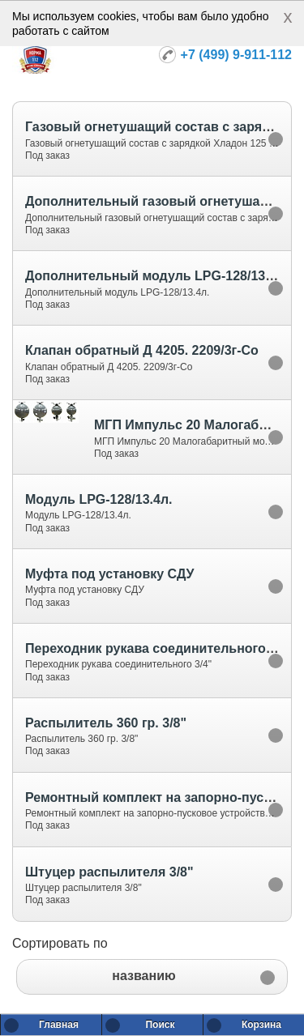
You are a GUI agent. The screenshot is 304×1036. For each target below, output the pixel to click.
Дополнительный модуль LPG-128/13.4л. (156, 276)
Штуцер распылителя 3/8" (109, 872)
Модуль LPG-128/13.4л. (98, 499)
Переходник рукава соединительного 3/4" (159, 648)
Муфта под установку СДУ (109, 574)
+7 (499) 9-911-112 (236, 55)
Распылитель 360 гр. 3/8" (105, 723)
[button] (152, 977)
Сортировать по (60, 943)
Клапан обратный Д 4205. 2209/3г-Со (142, 350)
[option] (152, 138)
